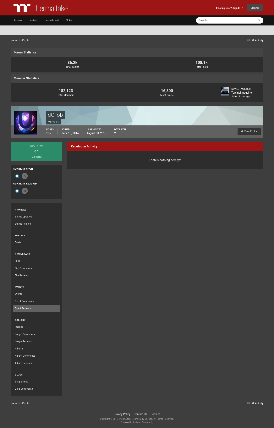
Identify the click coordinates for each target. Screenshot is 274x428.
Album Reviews (23, 363)
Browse (18, 20)
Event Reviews (23, 308)
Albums (19, 348)
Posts (18, 242)
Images (19, 326)
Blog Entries (21, 381)
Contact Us (140, 414)
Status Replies (23, 223)
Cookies (155, 414)
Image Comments (25, 334)
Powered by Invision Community (137, 422)
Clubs (69, 20)
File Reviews (22, 275)
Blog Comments (24, 388)
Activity (33, 20)
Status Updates (23, 216)
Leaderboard (52, 20)
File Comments (23, 268)
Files (17, 260)
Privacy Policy (122, 414)
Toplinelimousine (241, 92)
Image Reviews (23, 341)
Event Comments (24, 301)
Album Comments (25, 355)
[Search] (214, 20)
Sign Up (255, 7)
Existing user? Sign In (229, 8)
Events (18, 293)
